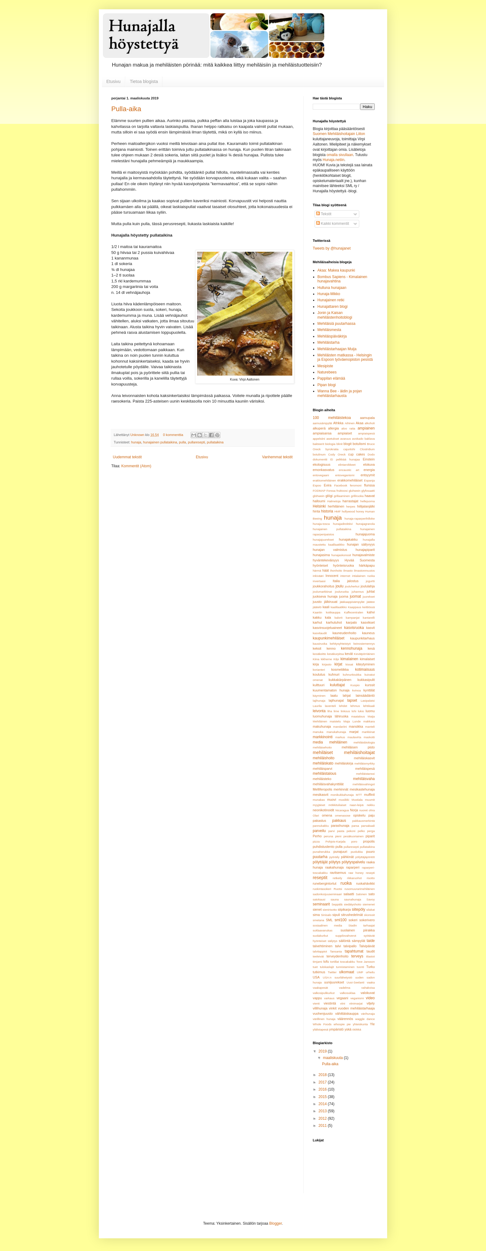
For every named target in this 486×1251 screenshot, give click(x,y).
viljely (371, 1003)
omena (327, 815)
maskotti (369, 737)
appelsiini (319, 438)
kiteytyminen (365, 664)
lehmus (355, 706)
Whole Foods (322, 1024)
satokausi (319, 899)
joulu (339, 586)
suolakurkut (320, 935)
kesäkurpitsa (335, 654)
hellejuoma (367, 501)
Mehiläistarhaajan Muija (336, 349)
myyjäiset (319, 805)
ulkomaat (346, 972)
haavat (370, 496)
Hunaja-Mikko (328, 294)
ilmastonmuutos (364, 570)
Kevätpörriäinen (364, 654)
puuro (370, 851)
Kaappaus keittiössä (361, 607)
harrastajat (350, 501)
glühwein (319, 496)
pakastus (319, 820)
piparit (370, 836)
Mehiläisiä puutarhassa (336, 323)
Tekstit (323, 214)
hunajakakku (348, 539)
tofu (326, 961)
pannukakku (321, 825)
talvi (338, 946)
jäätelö (317, 607)
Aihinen (350, 423)
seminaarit (321, 904)
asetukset (332, 438)
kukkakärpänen (340, 680)
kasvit (370, 628)
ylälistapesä (320, 1029)
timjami (317, 961)
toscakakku (347, 961)
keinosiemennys (364, 643)
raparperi (352, 867)
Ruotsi (338, 889)
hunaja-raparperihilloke (359, 518)
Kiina (316, 659)
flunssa (369, 485)
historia (327, 511)
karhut (317, 622)
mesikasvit (320, 794)
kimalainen (349, 659)
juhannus (358, 591)
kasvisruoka (354, 628)
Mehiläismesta (329, 330)
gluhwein (354, 490)
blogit (347, 444)
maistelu (335, 721)
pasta (340, 831)
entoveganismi (344, 475)
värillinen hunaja (324, 1019)
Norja (354, 810)
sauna (335, 899)
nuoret (363, 810)
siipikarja (344, 909)
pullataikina (215, 442)
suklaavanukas (322, 930)
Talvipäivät (367, 946)
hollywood (348, 511)
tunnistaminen (345, 967)
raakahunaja (334, 867)
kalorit (338, 617)
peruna (328, 836)
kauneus (368, 633)
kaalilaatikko (339, 607)
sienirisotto (330, 909)
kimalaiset (367, 659)
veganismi (357, 998)
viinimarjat (356, 1003)
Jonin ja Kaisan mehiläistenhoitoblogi (334, 315)
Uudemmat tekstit (127, 457)
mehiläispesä (365, 768)
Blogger (275, 1223)
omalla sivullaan (340, 155)
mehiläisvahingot (364, 784)
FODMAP (319, 490)
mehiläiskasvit (364, 758)
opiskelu (359, 815)
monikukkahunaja (342, 794)
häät (325, 570)
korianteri (319, 669)
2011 (323, 1125)
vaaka (371, 982)
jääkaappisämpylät (352, 602)
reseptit (320, 877)
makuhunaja (322, 726)
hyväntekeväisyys (326, 560)
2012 (323, 1118)
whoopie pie (342, 1024)
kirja (316, 664)
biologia (330, 444)
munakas (319, 799)
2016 (323, 1089)
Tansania (336, 951)
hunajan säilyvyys (361, 544)
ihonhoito (336, 570)
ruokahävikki (365, 883)
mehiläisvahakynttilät (328, 784)
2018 (323, 1075)
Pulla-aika (126, 109)
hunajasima (321, 555)
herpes (350, 506)
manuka (318, 732)
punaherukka (321, 851)
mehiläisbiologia (364, 742)
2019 (323, 1051)
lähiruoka (341, 716)
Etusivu (113, 81)
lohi (353, 711)
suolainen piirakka (358, 930)
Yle (372, 1024)
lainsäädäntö (365, 695)
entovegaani (321, 475)
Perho (317, 836)
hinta (316, 511)
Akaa (360, 423)
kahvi (371, 612)
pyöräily (334, 857)
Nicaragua (342, 810)
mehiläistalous (324, 773)
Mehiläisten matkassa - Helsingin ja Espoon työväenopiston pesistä (345, 357)
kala (328, 617)
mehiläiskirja (344, 763)
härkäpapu (367, 565)
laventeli (330, 706)
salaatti (348, 894)
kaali (326, 607)
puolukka (357, 851)
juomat (355, 596)
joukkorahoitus (323, 586)
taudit (371, 951)
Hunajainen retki (330, 300)
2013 (323, 1111)
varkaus (329, 998)
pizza (316, 841)
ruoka (346, 883)
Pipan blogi (326, 385)
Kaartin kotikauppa (326, 612)
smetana (318, 920)
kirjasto (326, 664)
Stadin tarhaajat (361, 925)
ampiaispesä (366, 433)
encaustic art (349, 470)
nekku (371, 805)
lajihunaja (319, 700)
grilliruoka (357, 496)
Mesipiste (325, 366)
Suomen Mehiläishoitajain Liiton (339, 134)
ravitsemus (338, 872)
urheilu (370, 972)
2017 (323, 1082)
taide (371, 941)
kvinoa (356, 690)
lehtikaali (369, 706)
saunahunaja (352, 899)
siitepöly (358, 909)
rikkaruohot (354, 878)
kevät (349, 654)
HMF (337, 511)
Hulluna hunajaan (331, 288)
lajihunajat (336, 700)
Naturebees (327, 372)
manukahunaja (336, 732)
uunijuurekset (334, 982)
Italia (336, 581)
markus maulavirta (348, 737)
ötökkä (356, 1029)
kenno (331, 648)
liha (329, 711)
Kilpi (336, 659)
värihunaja (368, 1013)
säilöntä (344, 941)
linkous (345, 711)
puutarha (320, 857)
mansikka (356, 726)
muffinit (369, 794)
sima (316, 915)
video (370, 998)
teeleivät (318, 956)
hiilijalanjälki (366, 506)
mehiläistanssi (365, 773)
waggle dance (365, 1019)
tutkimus (319, 972)
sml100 (341, 920)
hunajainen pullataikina (160, 442)
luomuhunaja (322, 716)
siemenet (369, 904)
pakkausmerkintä (363, 820)
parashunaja (340, 825)
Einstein (369, 459)
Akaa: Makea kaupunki (336, 270)
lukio (361, 711)
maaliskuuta (333, 1058)
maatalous (358, 716)
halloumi (319, 501)
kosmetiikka (340, 669)
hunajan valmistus (330, 549)
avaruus (345, 438)
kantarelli (369, 617)
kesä (371, 648)
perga (371, 831)
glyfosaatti (368, 490)
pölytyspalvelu (353, 862)
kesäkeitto (319, 654)
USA (316, 977)
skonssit (369, 915)
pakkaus (339, 820)
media (318, 742)
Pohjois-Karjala (335, 841)
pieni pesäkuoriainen (349, 836)
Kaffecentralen (353, 612)
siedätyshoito (352, 904)
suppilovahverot (345, 935)
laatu (334, 695)
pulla (182, 442)
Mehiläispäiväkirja (332, 336)
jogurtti (370, 581)
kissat (349, 664)
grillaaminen (342, 496)
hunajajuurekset (323, 539)
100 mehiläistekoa (332, 418)
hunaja (136, 442)
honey (360, 511)
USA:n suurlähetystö (337, 977)
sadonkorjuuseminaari (327, 894)
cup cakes (356, 454)
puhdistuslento (323, 846)
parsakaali (368, 825)
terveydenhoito (337, 956)
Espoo (317, 485)
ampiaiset (345, 433)
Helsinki (319, 506)
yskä (348, 1029)
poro (354, 841)
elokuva (369, 464)
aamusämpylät (322, 423)
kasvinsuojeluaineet (327, 628)
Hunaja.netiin (333, 160)
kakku (317, 617)
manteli (370, 726)
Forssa (330, 490)
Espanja (369, 480)
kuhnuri (334, 674)
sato (372, 894)
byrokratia (331, 449)
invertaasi (319, 581)
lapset (352, 700)
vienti (316, 1003)
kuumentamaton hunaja (331, 690)
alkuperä (319, 428)
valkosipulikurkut (323, 993)
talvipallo (349, 946)
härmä (317, 570)
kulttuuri (319, 685)
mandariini (340, 726)
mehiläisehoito (322, 747)
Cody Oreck (337, 454)
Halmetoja (334, 501)
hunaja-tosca (321, 523)
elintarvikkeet (347, 464)
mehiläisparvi (322, 768)
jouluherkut (352, 586)
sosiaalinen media (327, 925)
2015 (323, 1097)
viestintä (330, 1003)
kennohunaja (351, 648)
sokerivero (367, 920)
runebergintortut (324, 883)
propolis (369, 841)
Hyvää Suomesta (360, 560)
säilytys (332, 941)
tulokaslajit (327, 967)
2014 (323, 1104)
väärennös (345, 1019)
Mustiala (357, 799)
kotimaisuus (365, 669)
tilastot (370, 956)
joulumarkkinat (322, 591)
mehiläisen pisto (358, 747)
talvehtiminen (323, 946)
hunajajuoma (365, 534)
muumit (370, 799)
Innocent (331, 576)
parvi (331, 831)
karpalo (351, 622)
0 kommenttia (173, 435)
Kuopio (355, 685)
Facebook (340, 485)
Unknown (137, 435)
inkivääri (318, 576)
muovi (331, 799)
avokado (357, 438)
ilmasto (348, 570)
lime (336, 711)
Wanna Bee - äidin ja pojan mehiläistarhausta (339, 393)
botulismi (359, 444)
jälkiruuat (330, 602)
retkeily (337, 878)
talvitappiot (320, 951)
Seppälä (337, 904)
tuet (315, 967)
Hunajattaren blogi (332, 306)
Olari (316, 815)
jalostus (353, 581)
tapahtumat (354, 951)
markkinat (368, 732)
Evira (328, 485)
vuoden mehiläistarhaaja (356, 1008)
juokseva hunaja (325, 596)
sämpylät (358, 941)
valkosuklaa (347, 993)
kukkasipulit (366, 680)
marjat (354, 732)
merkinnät (341, 789)
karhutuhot (334, 622)
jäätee (371, 602)
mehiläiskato (323, 763)
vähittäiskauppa (346, 1013)
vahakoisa (368, 987)
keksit (317, 648)
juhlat (371, 591)
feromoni (355, 485)
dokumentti (320, 459)
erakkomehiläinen (324, 480)
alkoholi (370, 423)
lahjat (347, 695)
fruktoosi (342, 490)
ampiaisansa (322, 433)
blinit (339, 444)
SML (329, 920)
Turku (370, 967)
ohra (372, 810)
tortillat (334, 961)
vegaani (342, 998)
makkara (369, 721)
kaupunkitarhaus (362, 638)
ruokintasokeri (322, 889)
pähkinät (347, 857)
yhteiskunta (360, 1024)
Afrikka (338, 423)
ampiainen (366, 428)
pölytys (334, 862)
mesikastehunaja (362, 789)
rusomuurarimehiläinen (359, 889)
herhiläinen (336, 506)
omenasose (343, 815)
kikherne (326, 659)
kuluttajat (337, 685)
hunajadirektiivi (342, 523)
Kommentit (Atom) (136, 466)
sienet (317, 909)
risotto (371, 878)
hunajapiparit (365, 549)
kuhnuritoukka (352, 674)
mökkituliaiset (338, 805)
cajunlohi (349, 449)
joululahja (367, 586)
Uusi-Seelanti (355, 982)
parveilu (319, 831)
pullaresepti (196, 442)
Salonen (361, 894)
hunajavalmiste (363, 555)
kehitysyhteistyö (340, 643)
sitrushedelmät (352, 915)
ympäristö (336, 1029)
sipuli (336, 915)
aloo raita (348, 428)
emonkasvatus (323, 470)
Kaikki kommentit (332, 223)
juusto (317, 602)
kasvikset (368, 622)
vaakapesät (320, 987)
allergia (333, 428)
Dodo (371, 454)
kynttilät (369, 690)
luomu (370, 711)
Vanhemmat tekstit (277, 457)
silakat (370, 909)
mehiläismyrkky (364, 763)
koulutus (319, 674)
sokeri (352, 920)
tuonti (360, 967)
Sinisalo (326, 915)
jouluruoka (342, 591)
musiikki (343, 799)
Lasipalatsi (368, 700)
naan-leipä (357, 805)
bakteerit (318, 444)
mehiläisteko (322, 779)
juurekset (369, 596)
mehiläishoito (323, 758)
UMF (360, 972)
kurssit (370, 685)
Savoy (370, 899)
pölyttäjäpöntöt (365, 857)
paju (372, 815)
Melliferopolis (322, 789)
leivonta (319, 711)
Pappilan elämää (331, 378)
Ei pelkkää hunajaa (345, 459)
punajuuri (340, 851)
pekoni (351, 831)
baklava (370, 438)
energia (369, 470)
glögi (329, 496)
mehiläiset (323, 752)
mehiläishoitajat (359, 752)
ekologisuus (321, 464)
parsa (355, 825)
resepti (370, 872)
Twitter (332, 972)
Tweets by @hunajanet (332, 248)
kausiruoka (320, 643)
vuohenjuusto (323, 1013)
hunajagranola (365, 523)
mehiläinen (338, 742)
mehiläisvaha (364, 779)
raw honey (356, 872)
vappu (317, 998)
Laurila (317, 706)
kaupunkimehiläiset (328, 638)
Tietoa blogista (144, 81)
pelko (361, 831)
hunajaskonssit (341, 555)
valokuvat (367, 993)
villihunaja (320, 1008)
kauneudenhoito (344, 633)
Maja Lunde (352, 721)
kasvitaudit (320, 633)
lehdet (343, 706)
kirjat (338, 664)
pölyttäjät (320, 862)
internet (345, 576)
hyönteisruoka (343, 565)
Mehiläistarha (328, 342)
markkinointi (323, 737)
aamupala (367, 418)
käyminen (319, 695)
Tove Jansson (365, 961)
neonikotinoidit (323, 810)
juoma (343, 596)
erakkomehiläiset (350, 480)
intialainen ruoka (363, 576)
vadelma (344, 987)
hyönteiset (320, 565)
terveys (357, 956)
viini (342, 1003)
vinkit (333, 1008)
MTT (359, 794)
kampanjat (353, 617)
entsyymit (367, 475)
